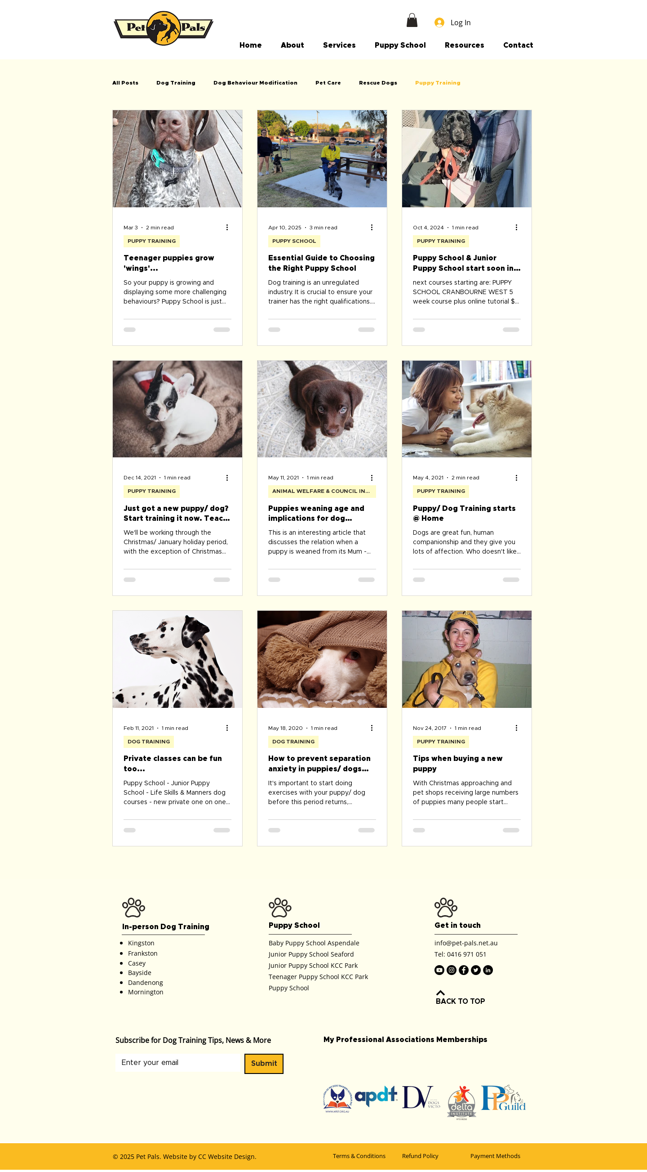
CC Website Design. (227, 1156)
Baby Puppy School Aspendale (314, 943)
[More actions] (230, 227)
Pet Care (328, 82)
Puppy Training (438, 82)
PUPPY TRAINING (152, 241)
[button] (412, 20)
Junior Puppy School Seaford (311, 954)
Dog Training (175, 82)
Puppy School (289, 988)
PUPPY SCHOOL (294, 241)
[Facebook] (464, 970)
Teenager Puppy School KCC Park (318, 976)
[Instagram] (451, 970)
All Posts (125, 82)
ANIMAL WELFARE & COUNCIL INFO (322, 491)
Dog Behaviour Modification (255, 82)
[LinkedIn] (488, 970)
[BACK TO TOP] (468, 996)
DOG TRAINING (149, 741)
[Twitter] (476, 970)
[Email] (175, 1063)
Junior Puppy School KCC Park (313, 965)
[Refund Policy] (434, 1156)
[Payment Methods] (502, 1156)
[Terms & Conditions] (365, 1156)
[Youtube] (439, 970)
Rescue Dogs (378, 82)
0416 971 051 (467, 954)
